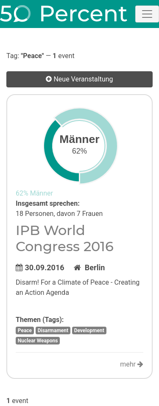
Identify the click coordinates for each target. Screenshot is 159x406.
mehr (131, 364)
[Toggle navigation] (147, 14)
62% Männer (34, 193)
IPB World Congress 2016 (65, 238)
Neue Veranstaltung (79, 79)
